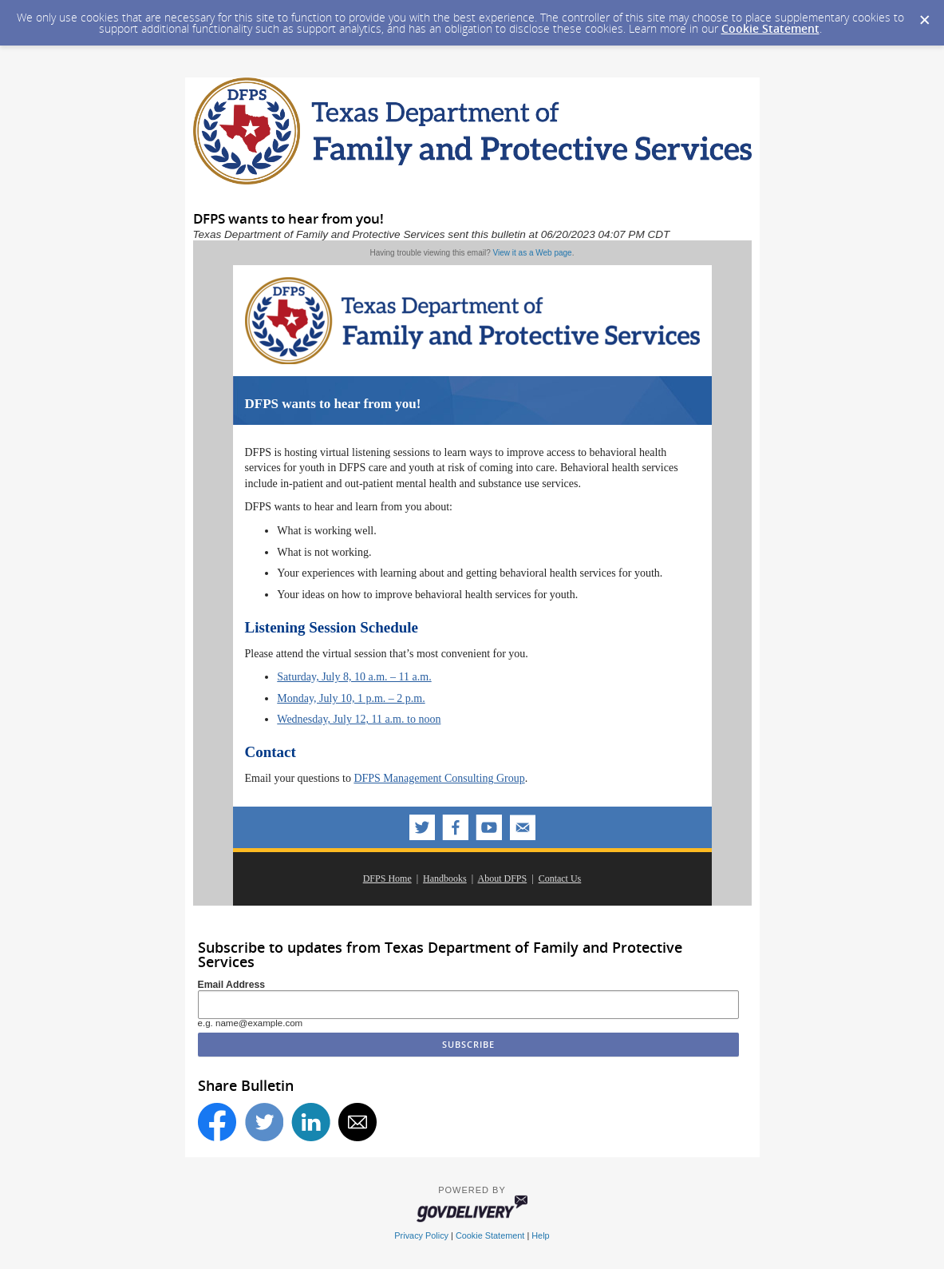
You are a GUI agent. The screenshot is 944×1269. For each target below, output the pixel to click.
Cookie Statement (770, 28)
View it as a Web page (532, 252)
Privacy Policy (421, 1235)
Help (540, 1235)
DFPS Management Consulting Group (439, 778)
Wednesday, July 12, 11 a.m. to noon (358, 719)
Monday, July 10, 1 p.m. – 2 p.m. (351, 698)
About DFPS (502, 878)
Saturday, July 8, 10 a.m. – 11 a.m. (354, 677)
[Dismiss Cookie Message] (924, 15)
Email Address (232, 984)
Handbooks (445, 878)
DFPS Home (387, 878)
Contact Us (560, 878)
